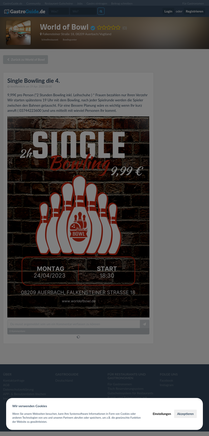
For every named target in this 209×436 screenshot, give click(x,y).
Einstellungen (162, 414)
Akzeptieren (185, 414)
